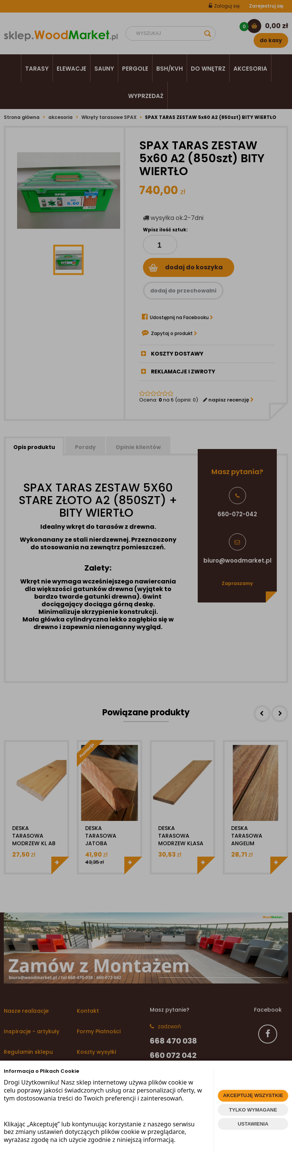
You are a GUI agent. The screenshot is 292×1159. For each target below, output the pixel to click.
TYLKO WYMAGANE (253, 1110)
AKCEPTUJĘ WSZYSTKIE (253, 1095)
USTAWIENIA (253, 1124)
